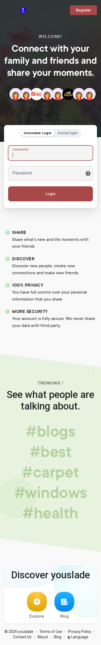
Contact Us (22, 637)
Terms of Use (50, 631)
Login (50, 194)
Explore (37, 605)
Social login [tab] (67, 133)
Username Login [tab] (37, 133)
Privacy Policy (79, 631)
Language (77, 637)
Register (83, 10)
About (42, 637)
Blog (64, 605)
